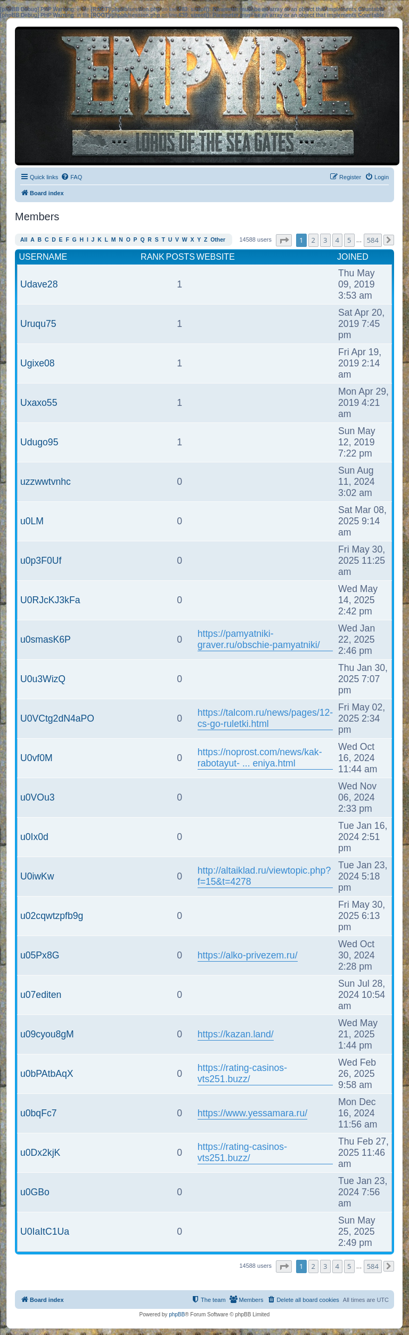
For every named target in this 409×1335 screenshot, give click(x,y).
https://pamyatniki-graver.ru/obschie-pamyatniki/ (259, 639)
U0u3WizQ (43, 679)
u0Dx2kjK (40, 1152)
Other (217, 240)
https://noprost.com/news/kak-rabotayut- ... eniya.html (260, 758)
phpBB (177, 1314)
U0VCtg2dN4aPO (57, 718)
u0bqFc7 (38, 1113)
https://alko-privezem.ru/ (248, 955)
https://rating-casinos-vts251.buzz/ (242, 1073)
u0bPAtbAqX (46, 1073)
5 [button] (349, 240)
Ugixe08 (37, 363)
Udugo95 (39, 442)
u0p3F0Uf (40, 560)
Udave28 (39, 284)
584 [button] (373, 240)
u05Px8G (39, 955)
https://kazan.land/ (236, 1034)
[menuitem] (71, 177)
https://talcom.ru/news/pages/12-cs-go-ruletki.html (265, 718)
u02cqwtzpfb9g (51, 915)
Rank (152, 256)
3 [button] (325, 240)
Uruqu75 (38, 323)
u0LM (32, 521)
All (23, 240)
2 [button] (313, 240)
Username (43, 256)
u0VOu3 (37, 797)
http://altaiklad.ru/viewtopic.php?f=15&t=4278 (264, 876)
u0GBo (35, 1192)
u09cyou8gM (47, 1034)
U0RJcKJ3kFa (50, 600)
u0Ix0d (34, 837)
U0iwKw (37, 876)
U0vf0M (36, 758)
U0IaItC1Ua (44, 1231)
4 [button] (337, 240)
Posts (180, 256)
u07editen (40, 994)
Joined (353, 256)
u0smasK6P (45, 639)
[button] (284, 240)
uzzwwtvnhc (45, 481)
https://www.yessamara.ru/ (252, 1113)
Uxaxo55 (38, 402)
